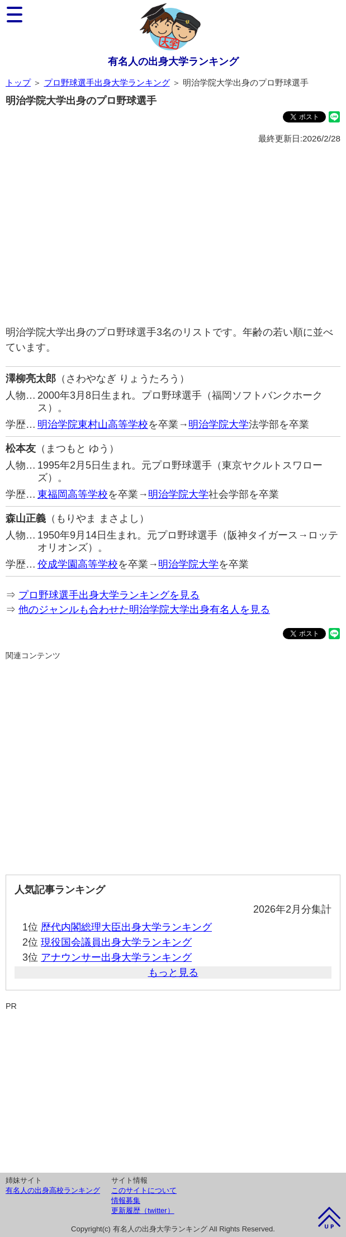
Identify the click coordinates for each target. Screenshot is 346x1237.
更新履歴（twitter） (142, 1210)
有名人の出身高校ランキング (53, 1190)
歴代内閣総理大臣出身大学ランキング (126, 927)
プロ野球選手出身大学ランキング (107, 82)
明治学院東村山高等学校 (92, 424)
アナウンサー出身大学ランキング (116, 957)
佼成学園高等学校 (77, 564)
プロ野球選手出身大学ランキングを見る (109, 595)
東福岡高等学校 (72, 494)
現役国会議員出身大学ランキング (116, 942)
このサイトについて (144, 1190)
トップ (18, 82)
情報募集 (125, 1200)
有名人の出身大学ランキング (173, 61)
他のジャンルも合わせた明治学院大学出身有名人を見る (144, 609)
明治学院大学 (218, 424)
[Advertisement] (173, 235)
